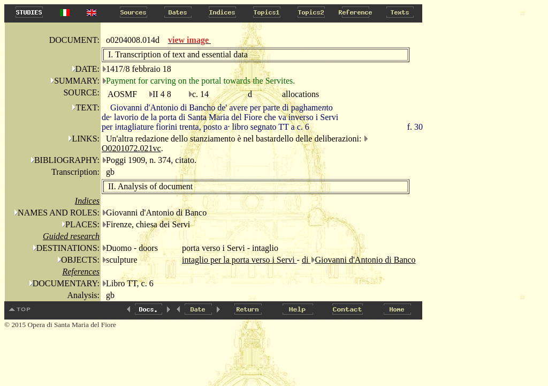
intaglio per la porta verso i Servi (239, 259)
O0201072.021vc (131, 148)
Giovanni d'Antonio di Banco (365, 259)
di (306, 259)
